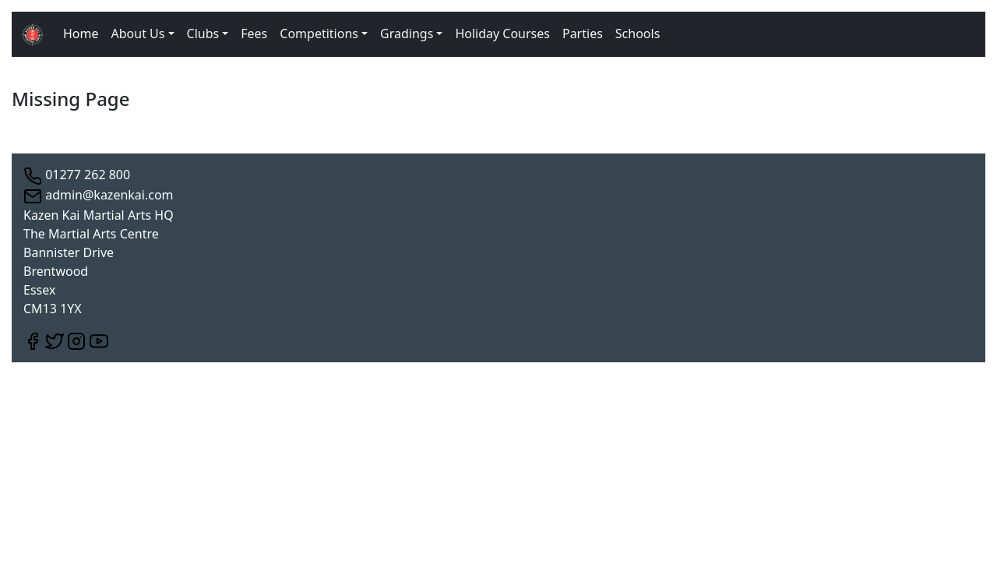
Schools (638, 33)
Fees (254, 33)
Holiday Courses (502, 33)
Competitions (319, 33)
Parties (582, 33)
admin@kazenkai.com (98, 194)
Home (81, 33)
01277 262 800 (76, 174)
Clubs (203, 33)
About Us (138, 33)
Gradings (406, 33)
